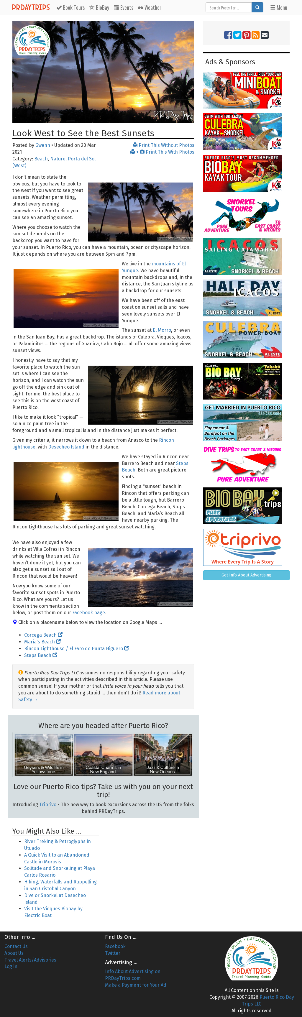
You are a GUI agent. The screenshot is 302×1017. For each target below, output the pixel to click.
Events (123, 7)
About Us (14, 953)
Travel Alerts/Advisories (30, 960)
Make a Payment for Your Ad (135, 985)
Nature (57, 159)
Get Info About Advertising (246, 575)
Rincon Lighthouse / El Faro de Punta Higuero (76, 648)
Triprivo (47, 804)
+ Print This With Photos (162, 152)
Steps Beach (40, 655)
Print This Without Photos (163, 145)
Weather (149, 7)
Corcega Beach (43, 635)
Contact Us (16, 946)
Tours (70, 7)
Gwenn (42, 145)
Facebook (115, 946)
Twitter (112, 953)
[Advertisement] (151, 858)
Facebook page (88, 612)
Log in (10, 966)
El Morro (162, 330)
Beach (41, 159)
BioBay (99, 7)
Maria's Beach (42, 642)
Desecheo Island (66, 447)
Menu (278, 7)
